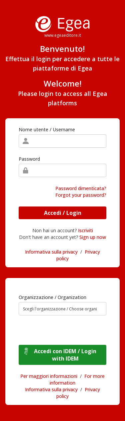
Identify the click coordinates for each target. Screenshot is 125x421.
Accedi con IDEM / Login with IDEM (65, 354)
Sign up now (92, 237)
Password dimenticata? (80, 188)
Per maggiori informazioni (48, 376)
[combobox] (62, 308)
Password (29, 159)
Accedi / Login (62, 213)
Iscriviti (85, 230)
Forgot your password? (80, 195)
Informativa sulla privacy (51, 252)
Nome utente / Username (47, 129)
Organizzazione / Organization (52, 297)
